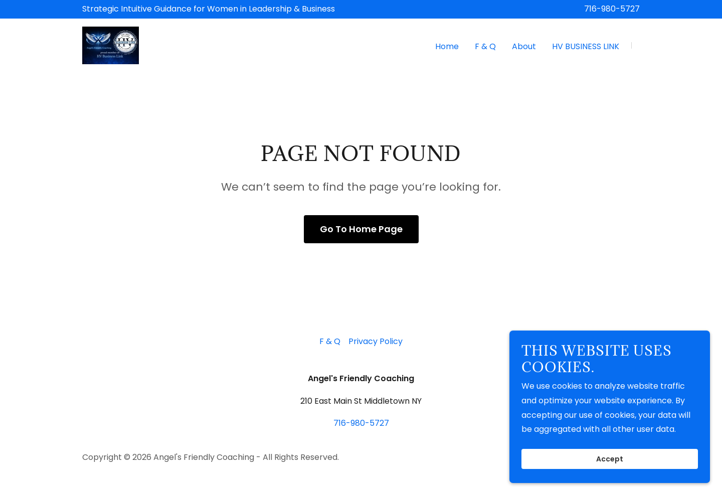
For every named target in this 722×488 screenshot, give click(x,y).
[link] (110, 45)
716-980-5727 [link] (612, 9)
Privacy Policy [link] (375, 341)
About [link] (524, 46)
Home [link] (447, 46)
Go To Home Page (361, 229)
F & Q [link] (485, 46)
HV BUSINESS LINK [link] (585, 46)
